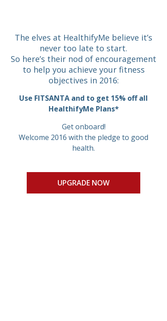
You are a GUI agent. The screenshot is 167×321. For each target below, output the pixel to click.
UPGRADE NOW (83, 183)
